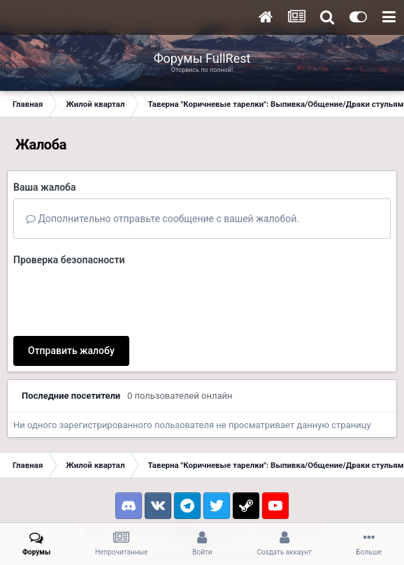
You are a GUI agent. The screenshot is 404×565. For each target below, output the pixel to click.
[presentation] (119, 298)
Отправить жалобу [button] (71, 350)
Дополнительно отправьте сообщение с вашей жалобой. (162, 218)
